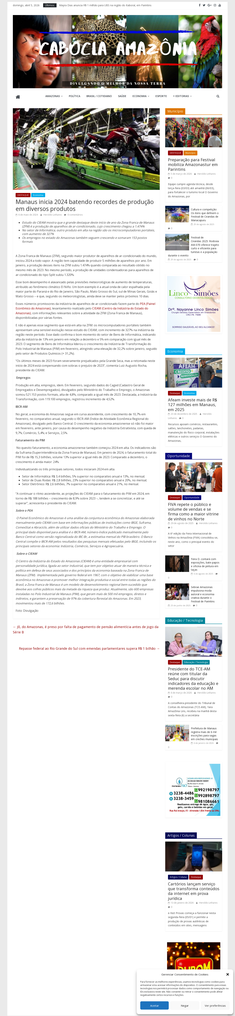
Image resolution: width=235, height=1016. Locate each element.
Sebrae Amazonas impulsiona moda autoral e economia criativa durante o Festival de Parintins (203, 593)
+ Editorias (181, 96)
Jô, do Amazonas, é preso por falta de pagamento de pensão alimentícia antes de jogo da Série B (85, 628)
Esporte (161, 96)
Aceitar (154, 1005)
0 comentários (73, 213)
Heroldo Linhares (53, 213)
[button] (227, 974)
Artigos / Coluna (178, 875)
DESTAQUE (23, 193)
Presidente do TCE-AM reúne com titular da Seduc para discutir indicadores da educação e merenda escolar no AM (193, 677)
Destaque (175, 391)
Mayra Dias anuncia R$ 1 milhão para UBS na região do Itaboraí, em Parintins (105, 5)
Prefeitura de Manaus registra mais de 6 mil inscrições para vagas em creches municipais (204, 732)
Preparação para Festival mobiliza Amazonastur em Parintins (193, 163)
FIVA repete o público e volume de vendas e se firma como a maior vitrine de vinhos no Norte (193, 510)
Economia (140, 96)
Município (190, 151)
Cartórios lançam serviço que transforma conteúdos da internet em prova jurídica (193, 890)
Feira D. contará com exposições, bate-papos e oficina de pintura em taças (205, 563)
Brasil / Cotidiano (99, 96)
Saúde (122, 96)
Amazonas (52, 96)
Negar (185, 1005)
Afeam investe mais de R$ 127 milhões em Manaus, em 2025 (192, 403)
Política (74, 96)
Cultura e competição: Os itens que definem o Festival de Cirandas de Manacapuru (205, 213)
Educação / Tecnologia (196, 660)
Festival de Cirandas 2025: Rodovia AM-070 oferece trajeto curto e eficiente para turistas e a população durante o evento (193, 245)
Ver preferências (215, 1005)
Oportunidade (191, 496)
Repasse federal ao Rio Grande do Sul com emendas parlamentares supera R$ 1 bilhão (89, 647)
